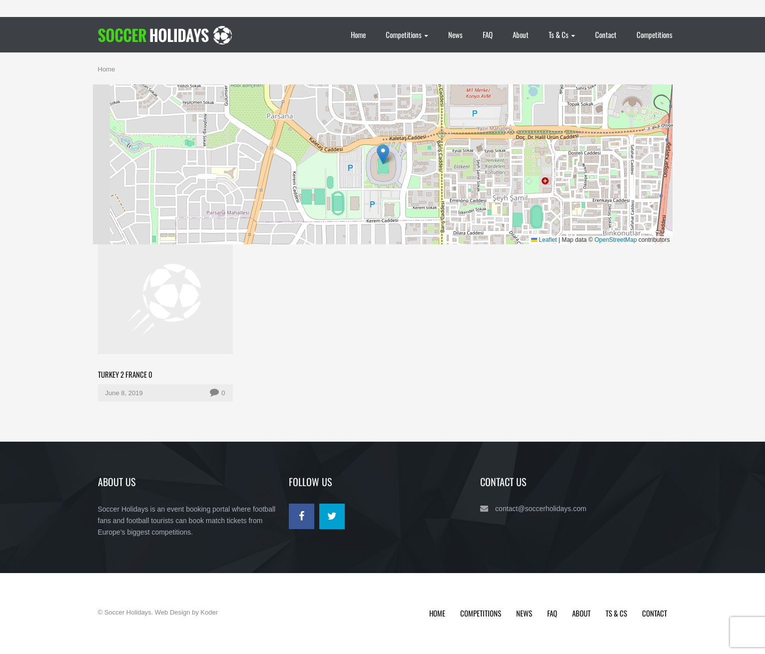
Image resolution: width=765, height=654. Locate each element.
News (455, 34)
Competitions (407, 34)
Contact (606, 34)
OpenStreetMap (616, 239)
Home (358, 34)
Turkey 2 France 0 (125, 374)
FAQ (488, 34)
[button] (383, 154)
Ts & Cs (562, 34)
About (521, 34)
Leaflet (544, 239)
